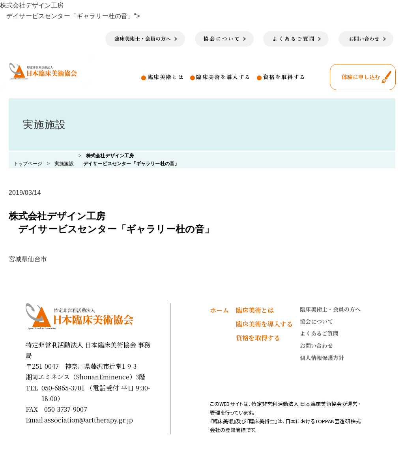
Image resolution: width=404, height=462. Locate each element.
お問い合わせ (316, 345)
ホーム (219, 310)
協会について (316, 321)
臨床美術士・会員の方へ (330, 309)
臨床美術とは (166, 77)
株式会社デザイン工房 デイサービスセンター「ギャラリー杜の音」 (111, 223)
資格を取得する (284, 77)
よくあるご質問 (319, 333)
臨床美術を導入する (223, 77)
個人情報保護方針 (322, 358)
